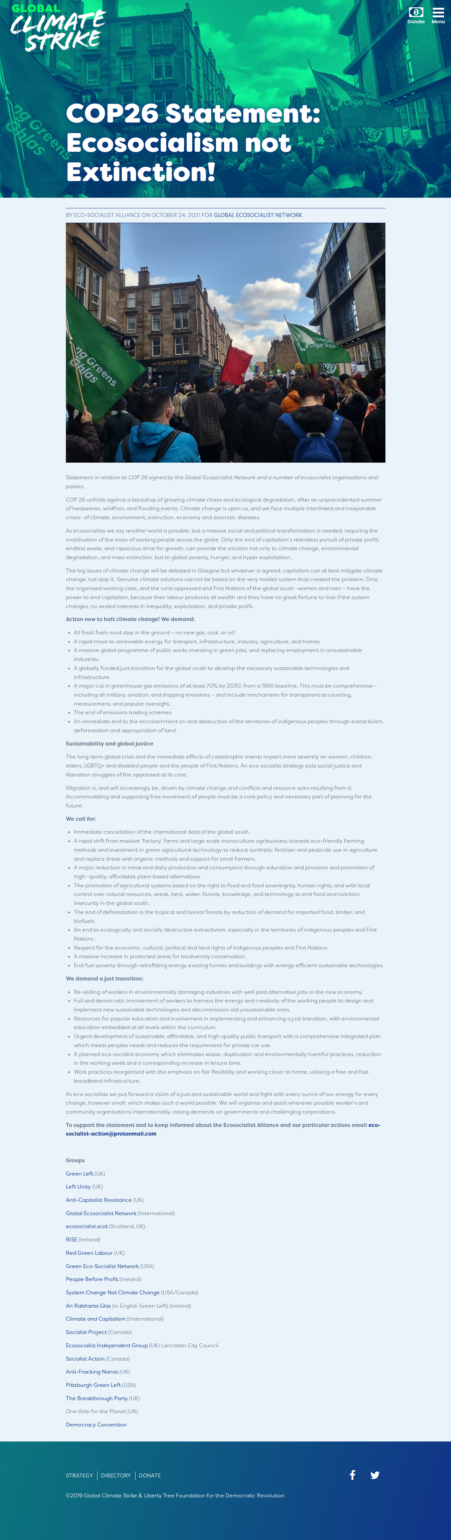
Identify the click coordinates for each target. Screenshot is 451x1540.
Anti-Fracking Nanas (92, 1371)
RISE (71, 1239)
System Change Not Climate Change (113, 1292)
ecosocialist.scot (87, 1226)
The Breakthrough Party (97, 1398)
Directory (116, 1475)
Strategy (79, 1475)
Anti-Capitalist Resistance (99, 1200)
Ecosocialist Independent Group (107, 1345)
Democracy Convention (96, 1424)
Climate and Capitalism (95, 1318)
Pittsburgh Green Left (93, 1385)
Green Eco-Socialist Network (102, 1266)
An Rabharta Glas (88, 1305)
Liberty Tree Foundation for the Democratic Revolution (214, 1495)
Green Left (79, 1173)
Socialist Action (85, 1358)
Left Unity (78, 1186)
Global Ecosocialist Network (258, 215)
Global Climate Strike (110, 1495)
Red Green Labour (89, 1252)
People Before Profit (92, 1279)
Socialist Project (86, 1332)
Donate (150, 1475)
